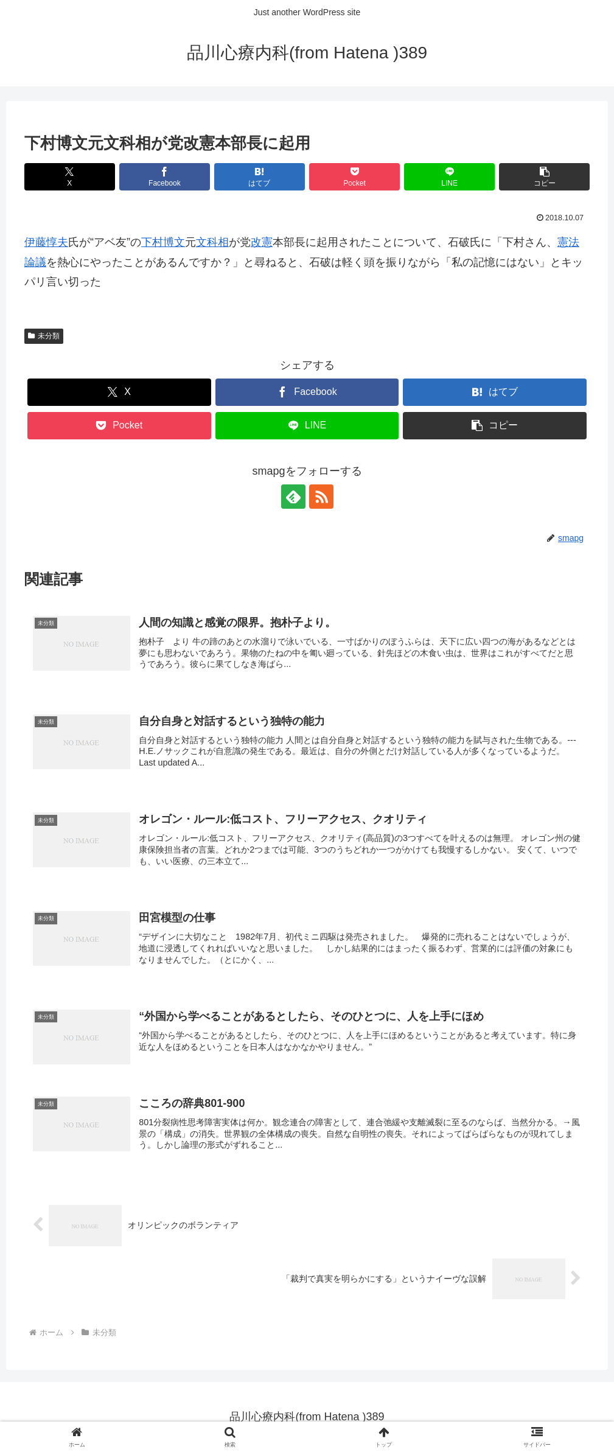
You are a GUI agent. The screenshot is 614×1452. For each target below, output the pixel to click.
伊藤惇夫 (46, 242)
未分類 (44, 336)
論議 (35, 262)
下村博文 (163, 242)
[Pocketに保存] (354, 176)
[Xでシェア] (69, 176)
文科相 (212, 242)
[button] (544, 176)
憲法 (568, 242)
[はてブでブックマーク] (259, 176)
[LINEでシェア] (449, 176)
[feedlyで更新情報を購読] (293, 496)
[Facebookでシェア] (164, 176)
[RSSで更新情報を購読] (321, 496)
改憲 (262, 242)
